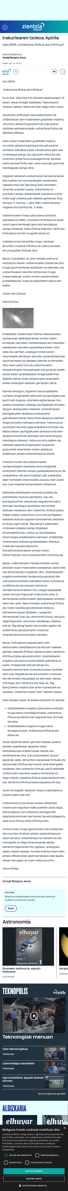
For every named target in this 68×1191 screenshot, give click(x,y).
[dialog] (34, 1158)
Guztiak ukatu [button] (34, 1178)
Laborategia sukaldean (18, 1063)
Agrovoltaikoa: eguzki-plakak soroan (23, 1079)
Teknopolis (15, 990)
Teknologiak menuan (27, 1037)
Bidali (11, 908)
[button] (4, 27)
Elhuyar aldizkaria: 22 (12, 54)
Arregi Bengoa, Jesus (14, 57)
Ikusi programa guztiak (52, 1093)
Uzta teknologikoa (15, 1049)
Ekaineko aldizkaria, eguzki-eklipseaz (21, 970)
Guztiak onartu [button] (34, 1171)
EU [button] (16, 72)
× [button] (64, 1128)
